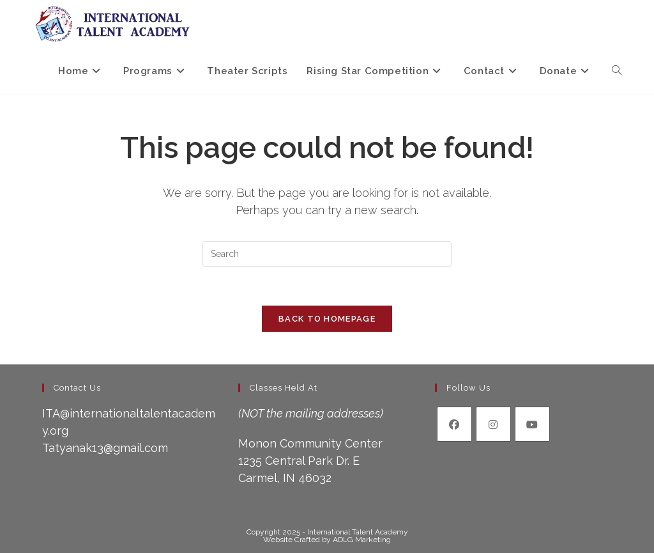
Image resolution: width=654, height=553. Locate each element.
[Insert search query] (327, 254)
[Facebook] (454, 424)
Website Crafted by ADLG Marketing (327, 539)
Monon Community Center (310, 443)
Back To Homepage (327, 318)
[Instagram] (493, 424)
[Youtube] (532, 424)
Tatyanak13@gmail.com (105, 448)
